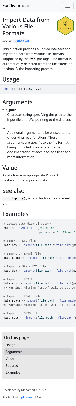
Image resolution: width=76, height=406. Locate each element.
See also (12, 365)
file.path (64, 245)
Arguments (14, 351)
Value (10, 358)
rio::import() (14, 198)
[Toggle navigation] (68, 6)
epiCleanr (11, 5)
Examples (13, 372)
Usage (10, 345)
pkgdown (27, 397)
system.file (28, 228)
